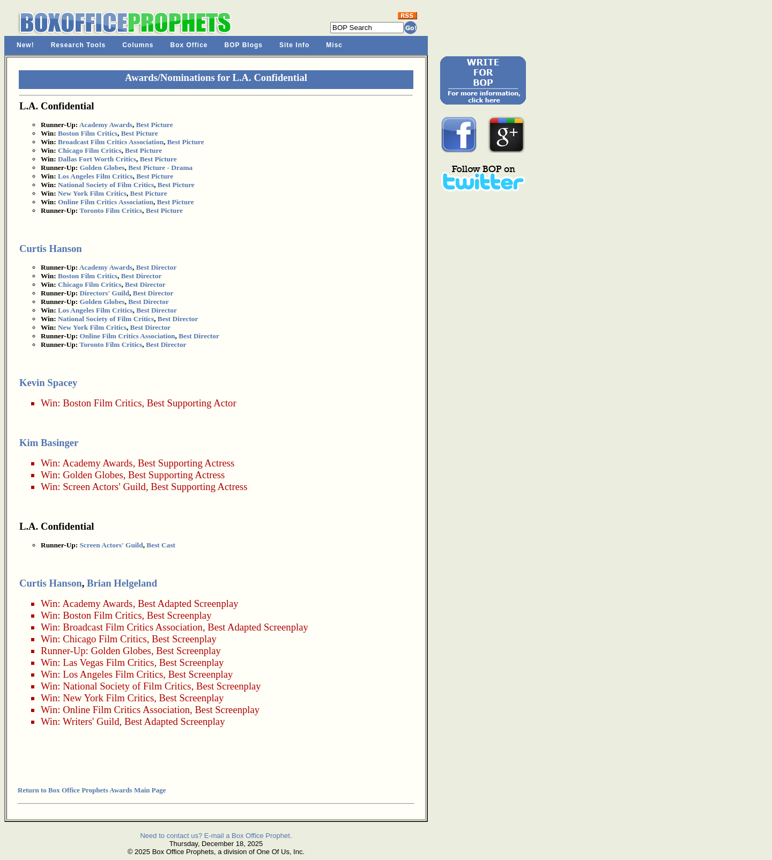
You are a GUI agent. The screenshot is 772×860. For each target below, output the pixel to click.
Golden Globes (101, 168)
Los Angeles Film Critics (95, 176)
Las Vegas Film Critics (108, 662)
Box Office (189, 45)
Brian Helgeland (122, 583)
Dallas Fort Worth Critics (97, 159)
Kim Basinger (48, 442)
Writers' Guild (91, 721)
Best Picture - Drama (160, 168)
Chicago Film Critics (89, 150)
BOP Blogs (244, 45)
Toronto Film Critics (110, 210)
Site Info (294, 45)
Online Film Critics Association (105, 202)
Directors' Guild (104, 293)
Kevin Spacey (48, 382)
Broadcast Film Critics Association (111, 142)
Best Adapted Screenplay (188, 603)
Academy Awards (105, 125)
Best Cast (160, 545)
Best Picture (154, 125)
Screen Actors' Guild (104, 486)
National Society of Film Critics (106, 185)
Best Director (156, 267)
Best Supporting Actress (186, 463)
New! (25, 45)
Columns (137, 45)
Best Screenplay (179, 615)
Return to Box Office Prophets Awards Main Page (92, 790)
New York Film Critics (92, 193)
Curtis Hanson (50, 248)
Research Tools (78, 45)
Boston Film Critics (87, 133)
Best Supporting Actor (191, 403)
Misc (334, 45)
